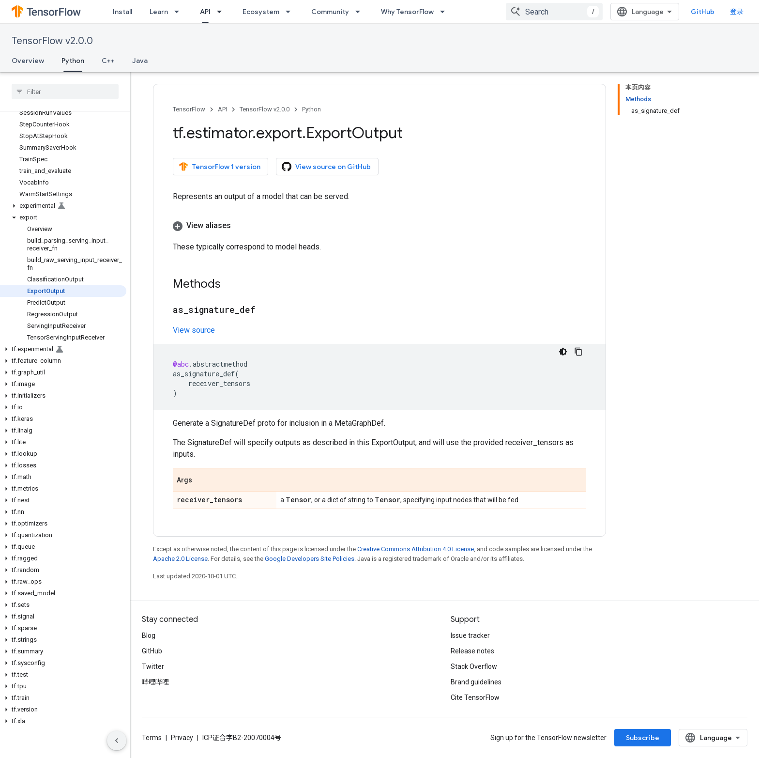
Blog (148, 635)
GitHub (702, 11)
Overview (28, 60)
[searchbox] (65, 91)
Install (122, 11)
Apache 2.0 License (180, 558)
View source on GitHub (326, 166)
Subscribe (642, 737)
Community (330, 11)
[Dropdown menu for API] (222, 11)
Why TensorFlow (407, 11)
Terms (152, 738)
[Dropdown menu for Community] (360, 11)
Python (311, 109)
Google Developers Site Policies (309, 558)
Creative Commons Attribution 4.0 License (415, 549)
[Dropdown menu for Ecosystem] (291, 11)
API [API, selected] (205, 11)
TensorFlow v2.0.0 (52, 41)
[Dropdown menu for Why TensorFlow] (445, 11)
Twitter (153, 666)
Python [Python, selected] (72, 60)
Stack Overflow (474, 666)
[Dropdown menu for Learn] (179, 11)
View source (194, 330)
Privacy (182, 738)
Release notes (472, 651)
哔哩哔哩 (155, 682)
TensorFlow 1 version (219, 166)
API (222, 109)
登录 (737, 11)
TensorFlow (189, 109)
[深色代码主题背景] (563, 351)
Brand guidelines (476, 682)
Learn (159, 11)
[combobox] (554, 11)
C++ (108, 60)
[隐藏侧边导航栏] (116, 740)
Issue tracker (470, 635)
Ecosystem (261, 11)
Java (140, 60)
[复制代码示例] (578, 351)
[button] (63, 206)
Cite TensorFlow (475, 697)
